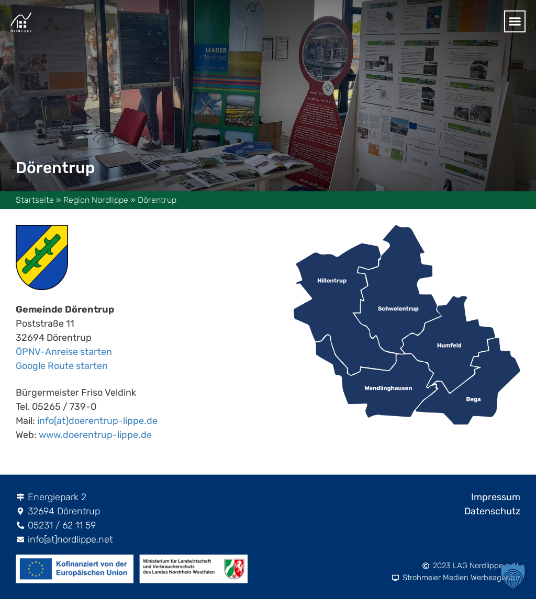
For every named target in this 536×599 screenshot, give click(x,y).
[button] (513, 576)
